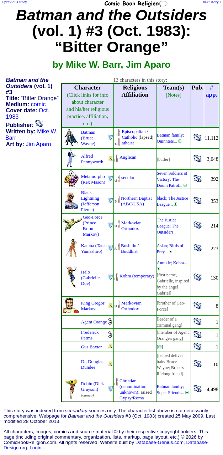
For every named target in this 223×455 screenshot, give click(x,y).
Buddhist (129, 251)
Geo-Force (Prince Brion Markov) (92, 225)
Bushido (128, 245)
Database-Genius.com (160, 442)
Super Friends (169, 392)
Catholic (129, 137)
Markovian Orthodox (131, 225)
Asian (162, 245)
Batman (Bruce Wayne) (88, 137)
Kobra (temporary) (137, 275)
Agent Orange (94, 321)
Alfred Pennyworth (92, 158)
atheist (128, 142)
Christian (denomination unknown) (133, 386)
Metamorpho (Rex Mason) (93, 179)
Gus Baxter (91, 346)
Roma (138, 397)
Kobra (178, 262)
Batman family (170, 135)
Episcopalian (133, 131)
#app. (211, 91)
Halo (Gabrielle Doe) (90, 277)
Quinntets (165, 141)
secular (127, 177)
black (161, 198)
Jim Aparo (38, 144)
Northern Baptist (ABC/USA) (136, 200)
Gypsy (126, 397)
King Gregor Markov (93, 305)
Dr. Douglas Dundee (92, 364)
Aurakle (164, 262)
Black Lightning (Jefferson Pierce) (90, 201)
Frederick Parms (90, 335)
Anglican (128, 157)
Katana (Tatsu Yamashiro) (94, 248)
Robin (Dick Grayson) (92, 386)
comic (38, 104)
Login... (38, 447)
